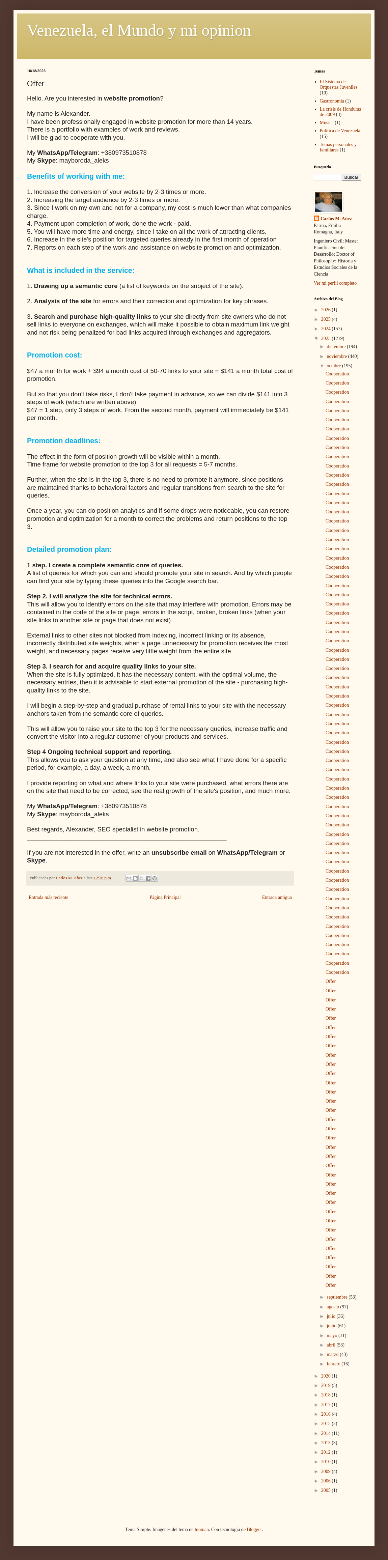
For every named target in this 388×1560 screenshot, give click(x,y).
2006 (326, 1480)
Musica (327, 122)
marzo (333, 1354)
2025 (326, 319)
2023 (326, 338)
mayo (332, 1335)
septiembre (338, 1297)
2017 (326, 1404)
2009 (326, 1471)
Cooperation (337, 373)
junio (332, 1325)
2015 (326, 1423)
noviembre (337, 356)
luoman (202, 1529)
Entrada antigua (277, 897)
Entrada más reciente (48, 897)
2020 (326, 1376)
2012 (326, 1452)
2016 (326, 1414)
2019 (326, 1385)
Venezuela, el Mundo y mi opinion (139, 30)
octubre (334, 365)
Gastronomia (332, 101)
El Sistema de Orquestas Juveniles (339, 84)
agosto (333, 1306)
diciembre (337, 346)
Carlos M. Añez (336, 218)
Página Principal (165, 897)
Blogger (254, 1529)
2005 (326, 1490)
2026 (326, 309)
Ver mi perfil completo (335, 283)
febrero (334, 1363)
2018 (326, 1394)
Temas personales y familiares (338, 147)
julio (331, 1316)
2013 (326, 1442)
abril (331, 1345)
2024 (326, 328)
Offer (331, 981)
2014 (326, 1433)
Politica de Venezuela (340, 130)
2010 (326, 1461)
